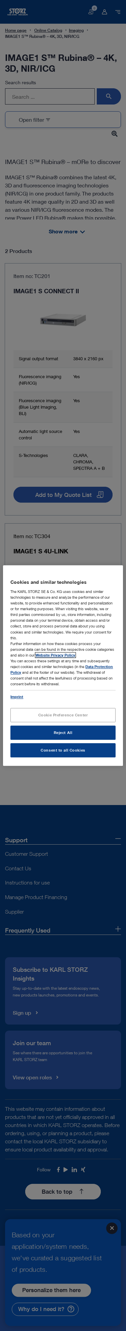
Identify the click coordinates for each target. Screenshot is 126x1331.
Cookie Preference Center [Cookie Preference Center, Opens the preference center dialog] (63, 715)
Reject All (63, 732)
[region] (63, 665)
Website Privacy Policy (55, 655)
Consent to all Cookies (63, 750)
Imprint (16, 696)
